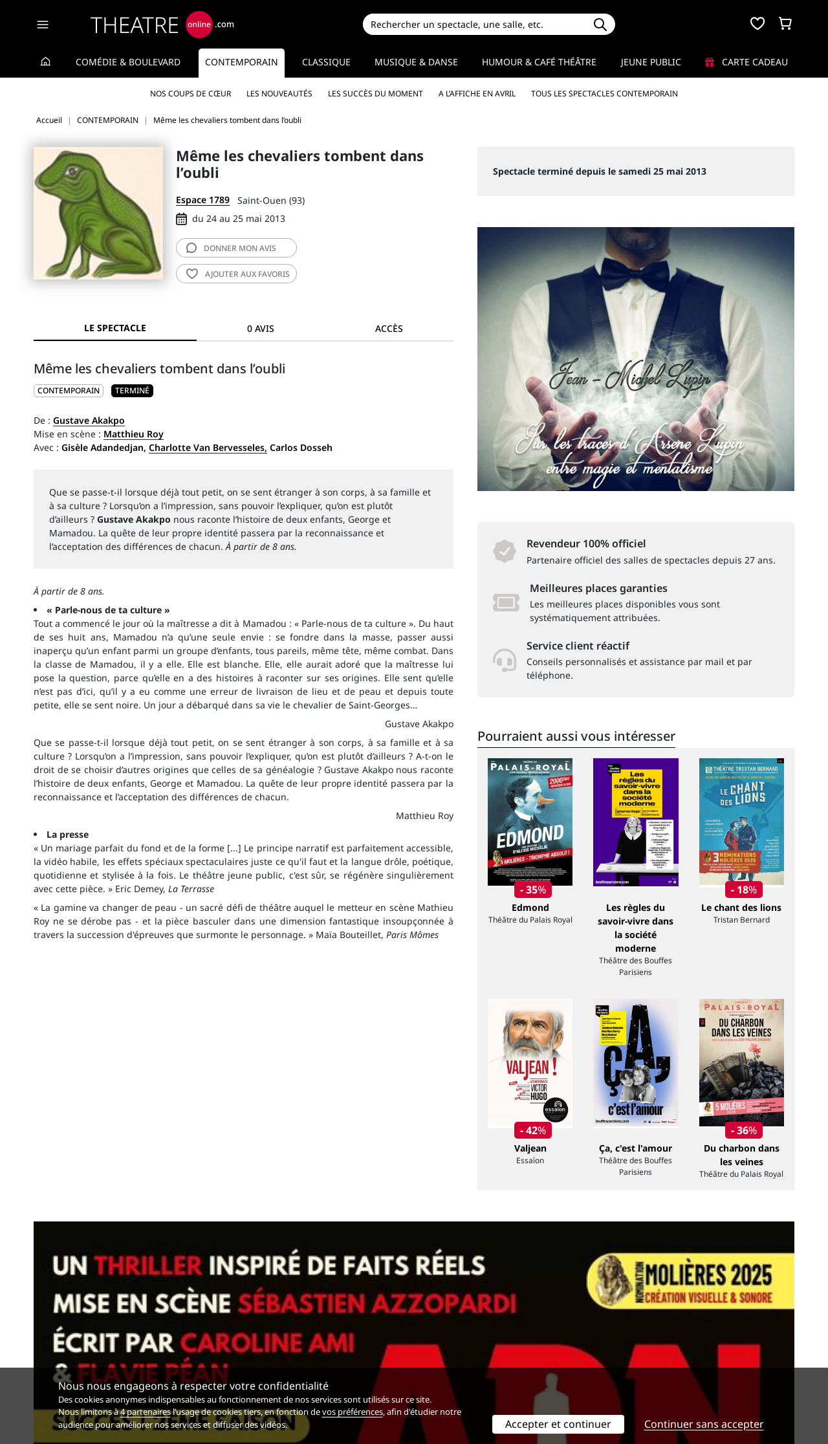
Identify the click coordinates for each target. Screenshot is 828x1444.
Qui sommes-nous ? (76, 1323)
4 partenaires (145, 1411)
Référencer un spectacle (474, 1323)
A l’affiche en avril (477, 93)
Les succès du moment (375, 93)
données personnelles (307, 1350)
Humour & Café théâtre (539, 62)
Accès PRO (444, 1350)
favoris (238, 273)
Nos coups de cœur (190, 93)
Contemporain (241, 62)
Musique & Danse (416, 62)
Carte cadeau (746, 62)
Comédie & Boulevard (128, 62)
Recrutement (62, 1336)
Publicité (440, 1336)
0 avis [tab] (260, 328)
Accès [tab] (389, 328)
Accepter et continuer (558, 1424)
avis (231, 248)
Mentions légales (71, 1350)
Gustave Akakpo (89, 420)
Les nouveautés (279, 93)
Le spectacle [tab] (115, 328)
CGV (236, 1350)
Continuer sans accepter (704, 1424)
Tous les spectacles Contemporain (604, 93)
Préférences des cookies (280, 1363)
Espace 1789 (203, 199)
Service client (256, 1323)
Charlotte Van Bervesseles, (208, 447)
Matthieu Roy (134, 434)
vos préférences (352, 1411)
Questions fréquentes (275, 1336)
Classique (326, 62)
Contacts (52, 1363)
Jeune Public (651, 62)
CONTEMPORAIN (69, 390)
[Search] (474, 24)
